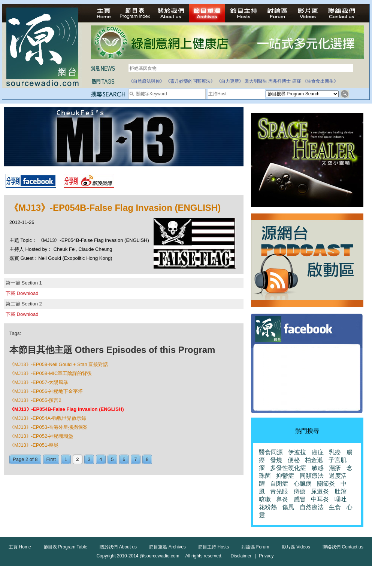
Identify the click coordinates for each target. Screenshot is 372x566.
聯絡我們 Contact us (343, 547)
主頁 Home (20, 547)
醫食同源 (271, 452)
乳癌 (335, 452)
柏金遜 (314, 460)
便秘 (294, 460)
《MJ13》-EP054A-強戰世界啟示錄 (47, 418)
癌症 (296, 81)
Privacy (266, 556)
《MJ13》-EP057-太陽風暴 (38, 382)
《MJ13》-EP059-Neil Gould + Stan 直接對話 (58, 364)
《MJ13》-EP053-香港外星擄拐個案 (48, 427)
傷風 (288, 507)
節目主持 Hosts (213, 547)
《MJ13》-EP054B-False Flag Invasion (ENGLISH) (66, 409)
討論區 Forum (255, 547)
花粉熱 (268, 507)
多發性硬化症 (288, 468)
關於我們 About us (118, 547)
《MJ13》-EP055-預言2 (35, 400)
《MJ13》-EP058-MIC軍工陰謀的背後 (50, 373)
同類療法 (312, 476)
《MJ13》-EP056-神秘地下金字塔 (46, 391)
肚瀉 (341, 491)
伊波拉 (297, 452)
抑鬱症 (285, 476)
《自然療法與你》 (146, 81)
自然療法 (312, 507)
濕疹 (335, 468)
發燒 (276, 460)
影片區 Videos (296, 547)
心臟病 (303, 483)
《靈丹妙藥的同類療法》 (190, 81)
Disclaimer (240, 556)
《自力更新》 (230, 81)
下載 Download (22, 293)
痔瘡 (300, 491)
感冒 (300, 499)
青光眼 (279, 491)
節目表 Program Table (65, 547)
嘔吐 (341, 499)
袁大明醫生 (256, 81)
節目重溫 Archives (167, 547)
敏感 (318, 468)
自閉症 (279, 483)
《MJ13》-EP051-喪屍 (33, 445)
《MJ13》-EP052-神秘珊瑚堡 (41, 436)
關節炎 (326, 483)
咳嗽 (265, 499)
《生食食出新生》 (320, 81)
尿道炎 (320, 491)
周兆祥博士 (279, 81)
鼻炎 (282, 499)
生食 (335, 507)
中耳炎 (320, 499)
